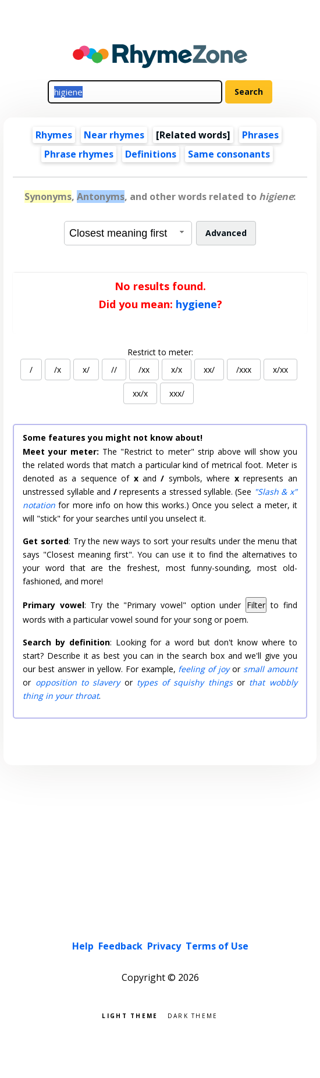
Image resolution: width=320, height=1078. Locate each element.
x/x (176, 369)
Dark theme (193, 1014)
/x (57, 369)
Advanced (226, 232)
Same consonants (229, 154)
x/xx (280, 369)
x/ (86, 369)
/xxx (243, 369)
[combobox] (128, 233)
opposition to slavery (77, 682)
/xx (144, 369)
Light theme (130, 1014)
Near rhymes (114, 134)
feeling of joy (203, 668)
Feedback (120, 946)
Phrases (260, 134)
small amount (270, 668)
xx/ (209, 369)
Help (83, 946)
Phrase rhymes (78, 154)
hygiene (196, 304)
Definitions (150, 154)
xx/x (140, 393)
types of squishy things (185, 682)
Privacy (164, 946)
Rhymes (53, 134)
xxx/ (176, 393)
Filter (256, 605)
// (114, 369)
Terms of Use (217, 946)
